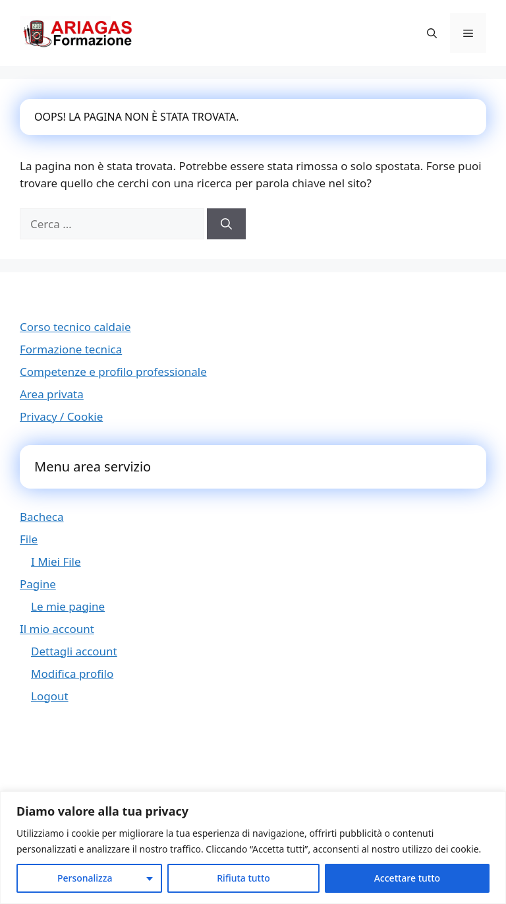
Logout (50, 696)
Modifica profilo (72, 673)
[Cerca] (226, 224)
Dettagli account (74, 651)
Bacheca (42, 516)
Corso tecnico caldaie (75, 326)
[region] (253, 847)
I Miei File (56, 561)
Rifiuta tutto (243, 878)
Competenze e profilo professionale (113, 371)
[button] (432, 33)
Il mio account (57, 628)
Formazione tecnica (71, 349)
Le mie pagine (68, 606)
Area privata (52, 394)
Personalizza (85, 878)
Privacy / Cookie (61, 416)
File (29, 539)
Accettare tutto (407, 878)
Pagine (38, 583)
